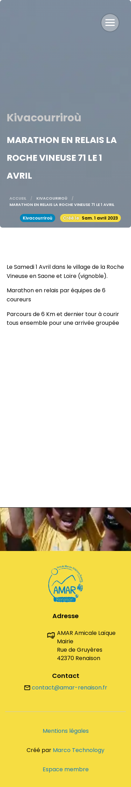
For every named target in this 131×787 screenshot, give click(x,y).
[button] (110, 22)
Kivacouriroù (51, 198)
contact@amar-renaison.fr (65, 688)
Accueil (17, 198)
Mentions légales (66, 731)
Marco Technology (78, 750)
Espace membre (66, 769)
